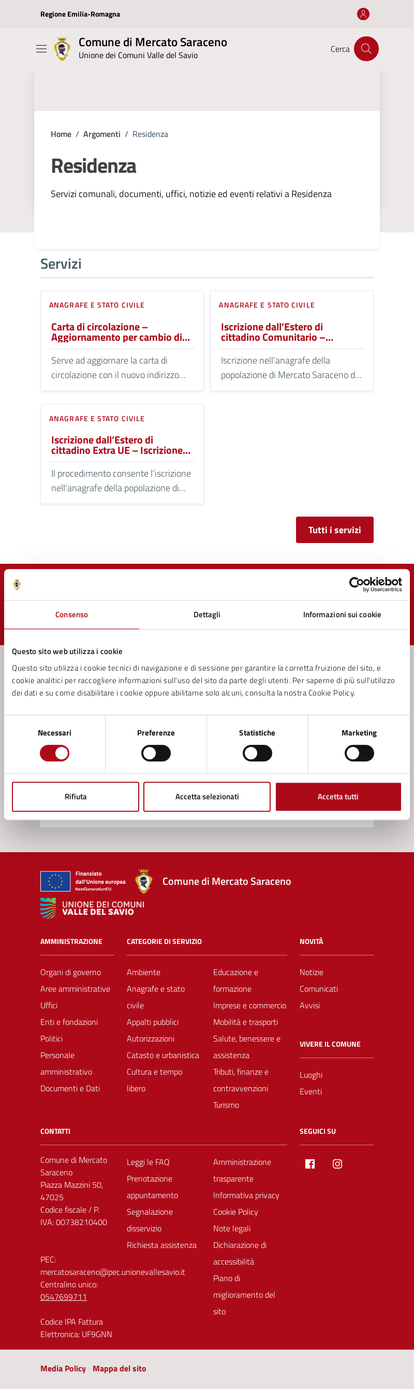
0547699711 (63, 1296)
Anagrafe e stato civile (97, 304)
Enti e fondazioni (69, 1022)
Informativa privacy (246, 1195)
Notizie (311, 972)
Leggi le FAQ (148, 1162)
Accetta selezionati (207, 796)
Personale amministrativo (66, 1063)
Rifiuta (76, 796)
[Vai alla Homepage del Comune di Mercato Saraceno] (138, 49)
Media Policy (63, 1368)
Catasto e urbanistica (163, 1055)
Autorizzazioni (150, 1038)
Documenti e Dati (70, 1088)
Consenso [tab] (71, 614)
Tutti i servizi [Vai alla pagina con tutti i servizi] (334, 530)
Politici (51, 1038)
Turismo (226, 1105)
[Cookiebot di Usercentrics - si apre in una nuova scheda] (357, 584)
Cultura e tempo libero (154, 1079)
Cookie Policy (235, 1211)
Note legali (231, 1228)
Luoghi (311, 1074)
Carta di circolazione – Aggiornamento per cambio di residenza (116, 332)
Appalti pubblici (153, 1022)
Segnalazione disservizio (150, 1219)
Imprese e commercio (249, 1005)
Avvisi (310, 1005)
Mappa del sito (119, 1368)
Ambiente (143, 972)
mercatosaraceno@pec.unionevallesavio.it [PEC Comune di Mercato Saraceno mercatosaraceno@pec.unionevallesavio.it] (112, 1272)
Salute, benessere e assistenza (246, 1046)
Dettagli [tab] (207, 614)
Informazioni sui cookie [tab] (342, 614)
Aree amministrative (75, 988)
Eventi (311, 1091)
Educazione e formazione (235, 980)
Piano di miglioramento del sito (244, 1294)
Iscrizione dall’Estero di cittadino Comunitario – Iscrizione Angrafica (273, 332)
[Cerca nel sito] (366, 48)
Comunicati (319, 988)
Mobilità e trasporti (245, 1022)
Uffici (48, 1005)
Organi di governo (70, 972)
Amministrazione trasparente (242, 1170)
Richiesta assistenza (162, 1245)
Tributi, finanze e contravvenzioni (241, 1079)
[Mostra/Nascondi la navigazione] (41, 49)
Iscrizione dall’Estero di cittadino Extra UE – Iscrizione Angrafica (117, 445)
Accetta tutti (338, 796)
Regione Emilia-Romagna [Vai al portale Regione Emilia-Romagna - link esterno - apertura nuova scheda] (80, 13)
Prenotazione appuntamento (152, 1186)
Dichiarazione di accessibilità (240, 1253)
